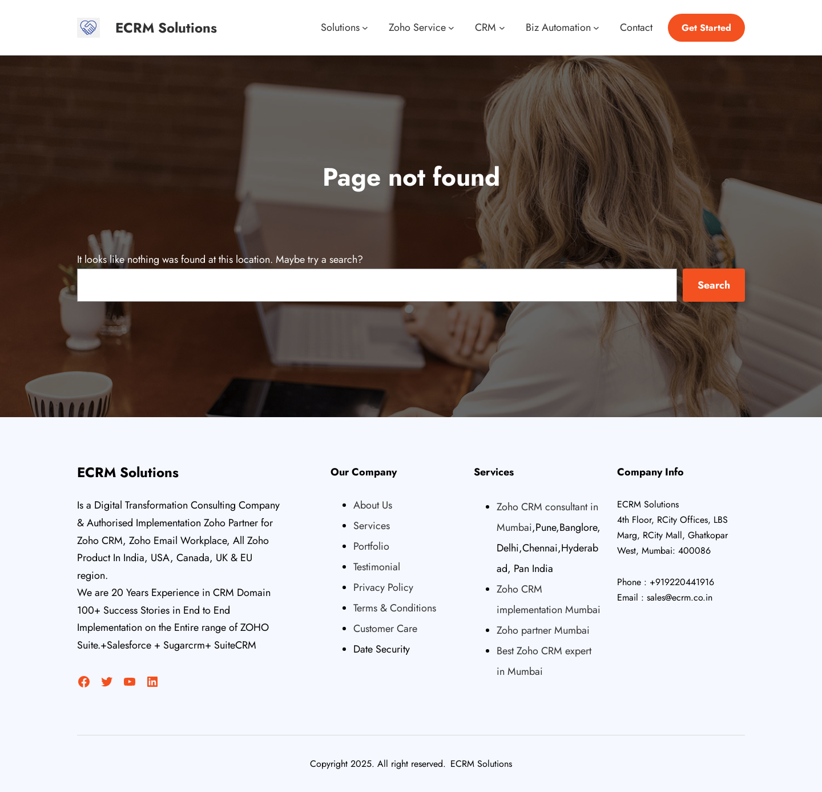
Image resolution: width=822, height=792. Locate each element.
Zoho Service (417, 27)
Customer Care (385, 628)
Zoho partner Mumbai (543, 630)
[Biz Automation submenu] (596, 28)
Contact (636, 27)
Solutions (340, 27)
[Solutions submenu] (365, 28)
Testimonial (376, 566)
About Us (372, 505)
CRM (485, 27)
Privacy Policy (383, 587)
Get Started (706, 27)
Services (371, 525)
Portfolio (371, 546)
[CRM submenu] (502, 28)
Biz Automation (558, 27)
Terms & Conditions (394, 608)
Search (714, 285)
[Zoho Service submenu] (451, 28)
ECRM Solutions (166, 28)
